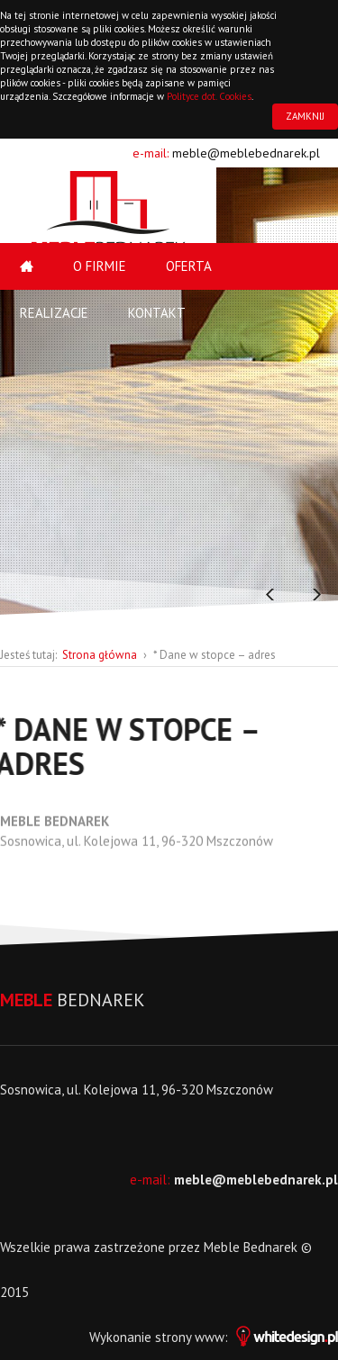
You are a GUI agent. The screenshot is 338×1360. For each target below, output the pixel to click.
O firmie (99, 266)
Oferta (189, 266)
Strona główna (99, 654)
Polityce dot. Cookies (209, 96)
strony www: (246, 1337)
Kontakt (157, 312)
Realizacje (54, 312)
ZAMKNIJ (305, 116)
